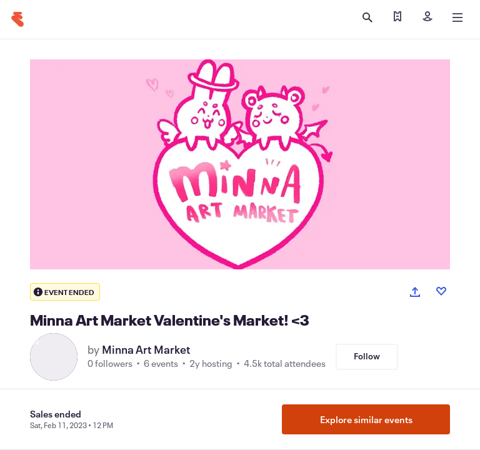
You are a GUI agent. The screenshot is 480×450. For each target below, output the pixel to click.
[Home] (17, 19)
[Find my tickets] (397, 17)
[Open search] (367, 17)
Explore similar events (366, 419)
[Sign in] (427, 17)
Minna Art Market (146, 349)
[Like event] (441, 291)
